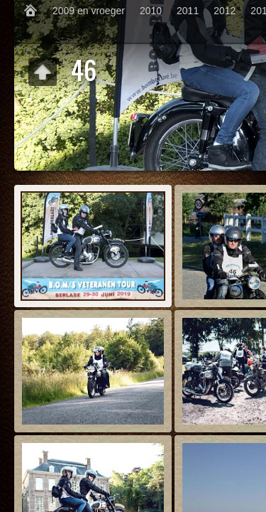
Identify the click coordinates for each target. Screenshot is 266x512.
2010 (151, 10)
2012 (224, 10)
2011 (188, 10)
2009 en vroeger (88, 10)
